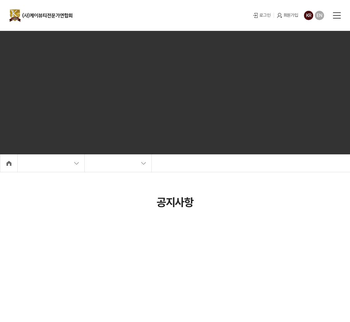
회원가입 (290, 15)
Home (9, 163)
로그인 (264, 15)
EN (319, 15)
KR (307, 15)
